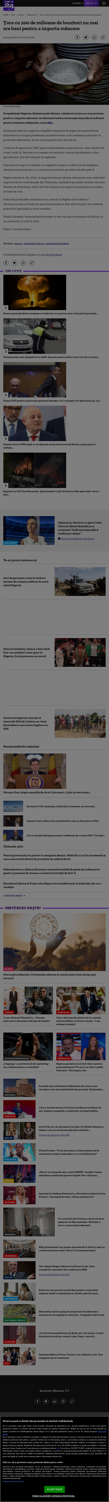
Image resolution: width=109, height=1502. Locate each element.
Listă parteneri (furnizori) (13, 1481)
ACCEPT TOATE (54, 1489)
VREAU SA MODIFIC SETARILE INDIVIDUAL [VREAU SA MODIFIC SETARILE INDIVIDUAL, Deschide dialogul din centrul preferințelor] (53, 1496)
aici (58, 1448)
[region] (54, 1459)
